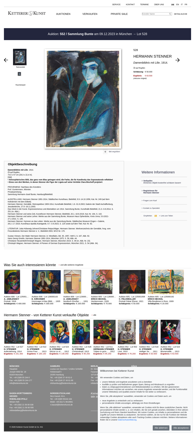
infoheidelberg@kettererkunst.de (23, 410)
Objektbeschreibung (22, 164)
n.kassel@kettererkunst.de (61, 405)
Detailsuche (180, 14)
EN (177, 4)
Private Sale (119, 14)
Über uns (159, 4)
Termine (144, 4)
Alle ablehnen (161, 428)
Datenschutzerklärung (127, 420)
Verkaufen (89, 14)
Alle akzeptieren (181, 428)
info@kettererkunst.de (18, 383)
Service (116, 4)
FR (186, 4)
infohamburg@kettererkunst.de (63, 383)
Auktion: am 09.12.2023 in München (90, 34)
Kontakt (130, 4)
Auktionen (63, 14)
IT (182, 4)
